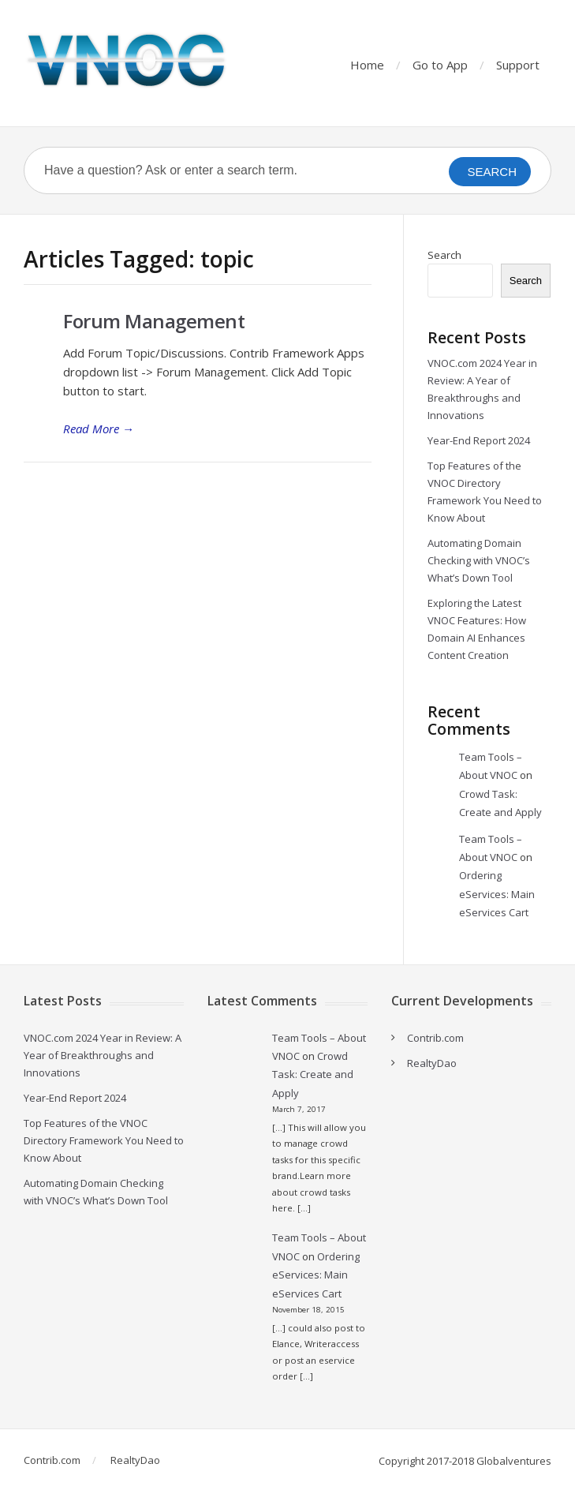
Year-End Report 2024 (479, 440)
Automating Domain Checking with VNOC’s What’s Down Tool (479, 560)
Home (367, 65)
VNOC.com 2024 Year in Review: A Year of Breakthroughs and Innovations (102, 1055)
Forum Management (154, 321)
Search (444, 255)
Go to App (440, 65)
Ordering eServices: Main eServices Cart (497, 893)
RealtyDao (432, 1063)
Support (518, 65)
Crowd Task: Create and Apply (312, 1074)
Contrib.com (435, 1038)
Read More (98, 428)
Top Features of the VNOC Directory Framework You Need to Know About (104, 1140)
